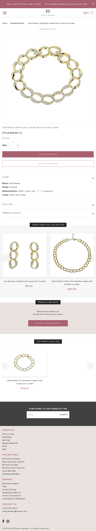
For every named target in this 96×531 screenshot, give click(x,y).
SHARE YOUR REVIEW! (48, 323)
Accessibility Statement (13, 499)
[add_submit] (48, 154)
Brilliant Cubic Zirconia (13, 468)
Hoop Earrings (9, 471)
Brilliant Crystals (10, 465)
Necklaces (7, 437)
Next (54, 29)
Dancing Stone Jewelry (13, 462)
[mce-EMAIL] (48, 414)
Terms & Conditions (11, 496)
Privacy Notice (9, 489)
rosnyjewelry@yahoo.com (14, 511)
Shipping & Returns (11, 493)
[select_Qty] (13, 145)
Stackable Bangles (11, 474)
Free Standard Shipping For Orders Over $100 (66, 4)
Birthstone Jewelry (11, 459)
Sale (4, 449)
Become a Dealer (10, 483)
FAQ (4, 486)
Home (4, 23)
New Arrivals (8, 434)
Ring (4, 446)
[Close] (93, 3)
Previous (44, 29)
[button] (90, 257)
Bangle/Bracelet (17, 23)
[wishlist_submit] (48, 163)
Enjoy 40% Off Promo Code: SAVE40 (24, 4)
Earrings (6, 440)
